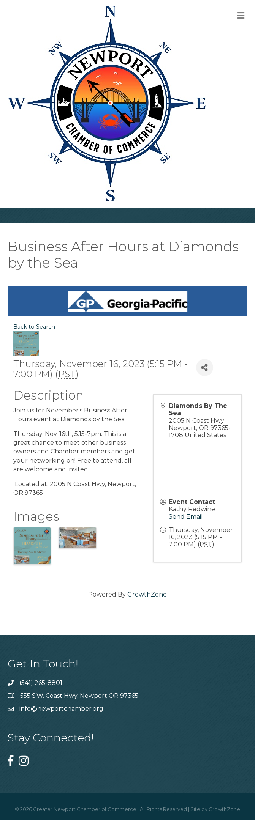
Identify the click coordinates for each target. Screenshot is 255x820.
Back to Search (34, 326)
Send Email (186, 516)
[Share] (204, 367)
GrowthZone (147, 594)
